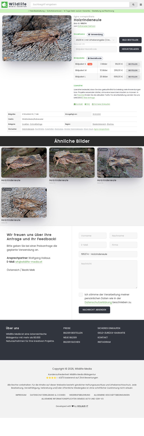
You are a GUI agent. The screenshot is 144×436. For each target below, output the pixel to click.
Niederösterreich (99, 124)
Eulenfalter (49, 129)
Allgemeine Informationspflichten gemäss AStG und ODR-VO (72, 398)
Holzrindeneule (88, 20)
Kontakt (78, 104)
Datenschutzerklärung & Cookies (47, 395)
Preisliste (80, 95)
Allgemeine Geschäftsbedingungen (112, 395)
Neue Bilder (70, 337)
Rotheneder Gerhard (86, 26)
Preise (66, 328)
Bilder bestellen (72, 332)
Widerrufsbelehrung (79, 395)
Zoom (64, 18)
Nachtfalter (39, 129)
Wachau (110, 124)
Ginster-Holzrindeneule (73, 129)
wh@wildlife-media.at (28, 261)
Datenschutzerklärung (98, 302)
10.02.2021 (97, 114)
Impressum (21, 395)
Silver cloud (88, 129)
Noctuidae (59, 129)
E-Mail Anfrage (88, 97)
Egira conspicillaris (84, 16)
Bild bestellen (130, 40)
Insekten (25, 124)
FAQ (87, 104)
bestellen (133, 64)
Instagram (104, 342)
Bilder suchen (71, 342)
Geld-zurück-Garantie (111, 332)
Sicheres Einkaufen (101, 104)
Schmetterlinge (36, 124)
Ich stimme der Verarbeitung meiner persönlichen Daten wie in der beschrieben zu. (108, 298)
